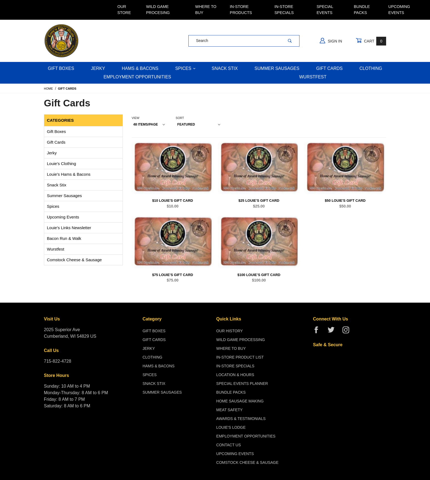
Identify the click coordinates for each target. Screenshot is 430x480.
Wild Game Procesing (158, 9)
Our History (229, 331)
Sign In (331, 40)
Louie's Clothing (61, 163)
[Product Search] (235, 40)
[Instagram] (348, 332)
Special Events (324, 9)
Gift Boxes (61, 68)
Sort (180, 118)
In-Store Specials (284, 9)
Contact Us (228, 445)
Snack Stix (225, 68)
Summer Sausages (276, 68)
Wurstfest (55, 249)
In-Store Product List (240, 357)
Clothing (371, 68)
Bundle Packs (362, 9)
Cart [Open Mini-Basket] (371, 41)
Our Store (124, 9)
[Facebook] (318, 332)
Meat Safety (229, 410)
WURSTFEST (313, 77)
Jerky (98, 68)
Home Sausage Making (240, 401)
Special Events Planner (242, 383)
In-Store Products (241, 9)
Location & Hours (235, 375)
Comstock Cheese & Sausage (74, 259)
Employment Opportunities (137, 77)
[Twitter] (333, 332)
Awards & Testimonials (241, 418)
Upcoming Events (399, 9)
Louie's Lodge (231, 427)
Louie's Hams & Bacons (68, 174)
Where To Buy (205, 9)
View (135, 118)
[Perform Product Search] (290, 40)
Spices (185, 68)
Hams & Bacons (140, 68)
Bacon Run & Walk (64, 238)
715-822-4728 (57, 361)
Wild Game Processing (240, 339)
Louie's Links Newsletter (69, 227)
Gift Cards (329, 68)
